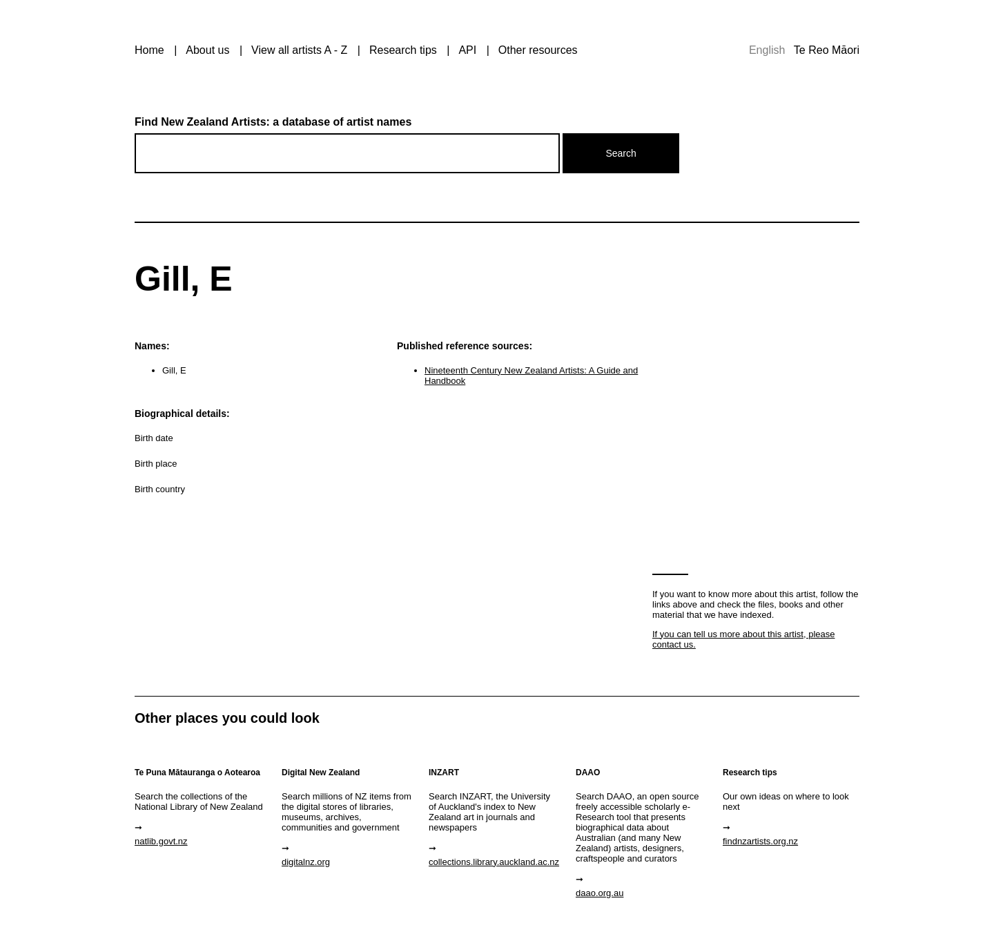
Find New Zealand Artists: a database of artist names (273, 122)
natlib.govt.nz (161, 841)
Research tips (403, 50)
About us (207, 50)
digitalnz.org (306, 862)
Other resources (538, 50)
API (467, 50)
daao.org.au (599, 893)
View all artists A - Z (299, 50)
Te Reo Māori (826, 50)
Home (149, 50)
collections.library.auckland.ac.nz (494, 862)
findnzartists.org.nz (760, 841)
